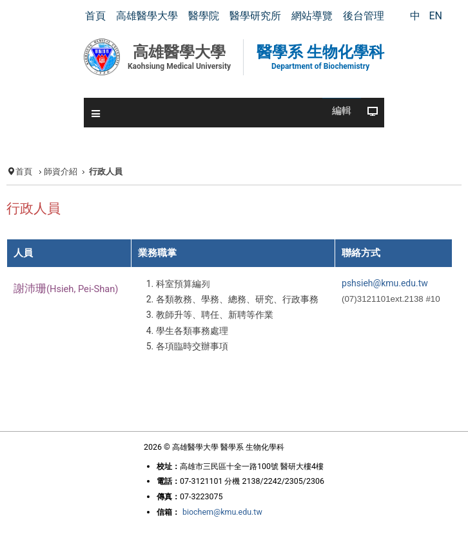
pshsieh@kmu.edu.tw (385, 283)
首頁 (23, 171)
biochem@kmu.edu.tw (222, 512)
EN (435, 16)
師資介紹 (60, 171)
